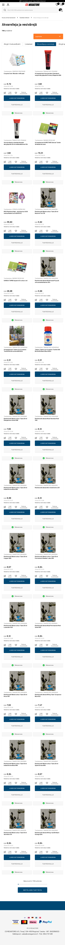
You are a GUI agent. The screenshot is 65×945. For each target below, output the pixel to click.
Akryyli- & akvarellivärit (12, 44)
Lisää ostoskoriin (16, 98)
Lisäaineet (28, 44)
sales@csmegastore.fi (30, 934)
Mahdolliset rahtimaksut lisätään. (12, 88)
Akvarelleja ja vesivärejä (45, 44)
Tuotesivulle (17, 104)
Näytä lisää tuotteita (32, 890)
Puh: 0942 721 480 (46, 934)
